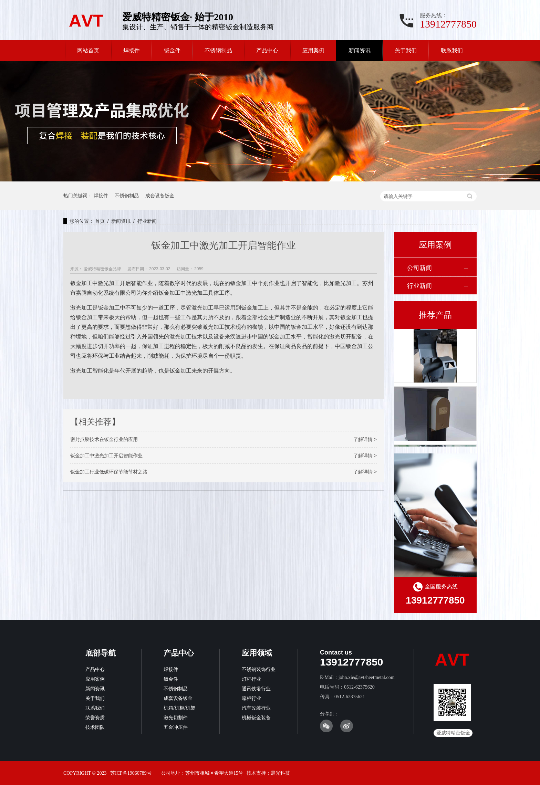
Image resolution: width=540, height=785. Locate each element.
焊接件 (131, 50)
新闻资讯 (360, 50)
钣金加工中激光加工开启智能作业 (106, 455)
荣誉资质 (95, 717)
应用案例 (313, 50)
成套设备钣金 (159, 195)
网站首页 (88, 50)
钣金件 (172, 50)
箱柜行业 (251, 698)
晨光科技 (280, 773)
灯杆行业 (251, 679)
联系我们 (452, 50)
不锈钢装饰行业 (259, 669)
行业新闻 (147, 221)
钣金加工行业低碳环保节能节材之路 (108, 471)
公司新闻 (419, 267)
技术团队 (95, 727)
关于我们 (406, 50)
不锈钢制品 (218, 50)
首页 (100, 221)
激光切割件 (176, 717)
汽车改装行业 (256, 708)
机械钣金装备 (256, 717)
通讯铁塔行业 (256, 688)
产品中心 (267, 50)
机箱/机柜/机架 (179, 708)
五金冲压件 (176, 727)
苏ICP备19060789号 (131, 773)
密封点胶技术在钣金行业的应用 (104, 439)
